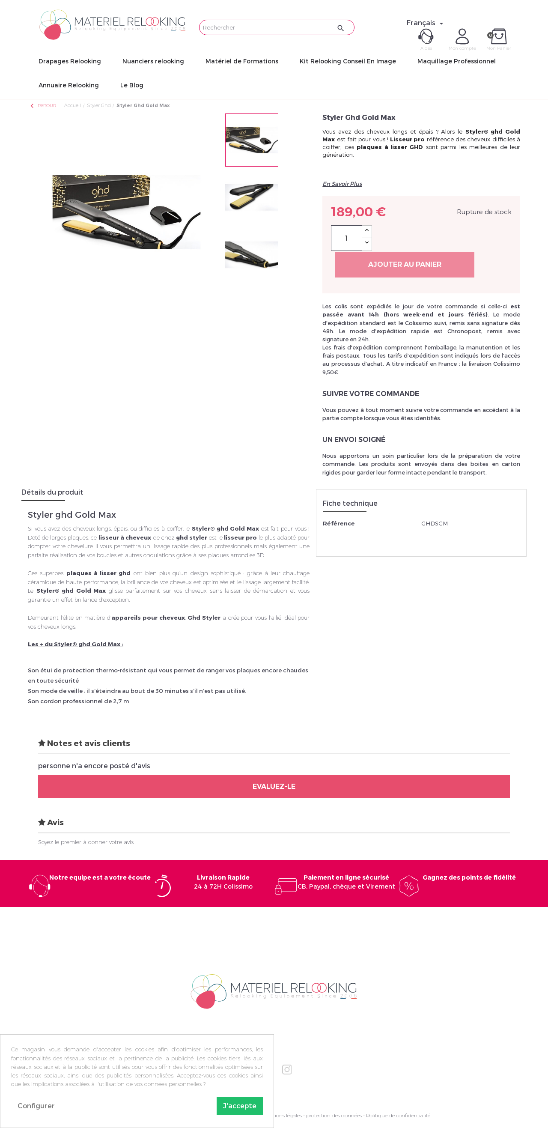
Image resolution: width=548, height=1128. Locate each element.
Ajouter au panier (404, 264)
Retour (43, 105)
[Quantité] (346, 238)
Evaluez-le (274, 786)
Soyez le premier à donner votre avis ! (87, 842)
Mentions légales (282, 1115)
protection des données (334, 1115)
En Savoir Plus (342, 183)
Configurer (36, 1105)
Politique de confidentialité (398, 1115)
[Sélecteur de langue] (426, 23)
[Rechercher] (276, 27)
